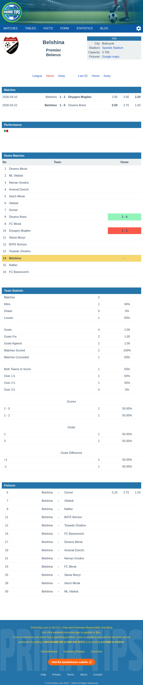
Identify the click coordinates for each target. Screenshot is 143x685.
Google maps (110, 56)
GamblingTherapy (74, 651)
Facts (48, 28)
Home (96, 75)
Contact (97, 674)
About (83, 674)
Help (43, 674)
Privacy (56, 674)
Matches (10, 28)
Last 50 (82, 75)
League (37, 75)
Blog (104, 28)
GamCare (96, 651)
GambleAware (49, 651)
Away (61, 75)
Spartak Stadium (112, 47)
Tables (30, 28)
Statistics (84, 28)
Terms (70, 674)
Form (64, 28)
